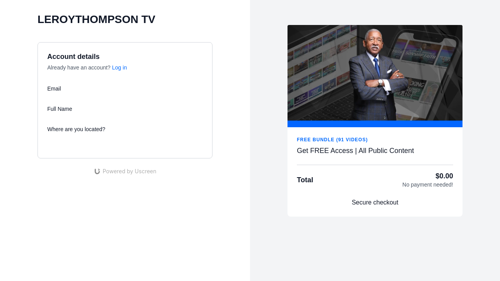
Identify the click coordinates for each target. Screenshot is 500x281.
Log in (119, 67)
